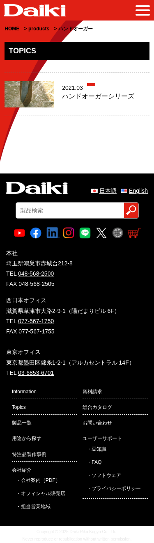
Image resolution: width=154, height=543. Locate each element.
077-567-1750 (36, 321)
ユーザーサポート (102, 438)
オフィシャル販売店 (43, 493)
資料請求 (92, 392)
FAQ (96, 462)
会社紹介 (22, 470)
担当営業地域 (36, 506)
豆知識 (99, 449)
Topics (19, 407)
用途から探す (26, 438)
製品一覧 (22, 423)
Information (24, 392)
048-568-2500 (36, 273)
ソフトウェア (106, 475)
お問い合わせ (97, 423)
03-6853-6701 (36, 373)
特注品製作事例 (29, 454)
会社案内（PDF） (40, 480)
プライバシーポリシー (116, 488)
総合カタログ (97, 407)
